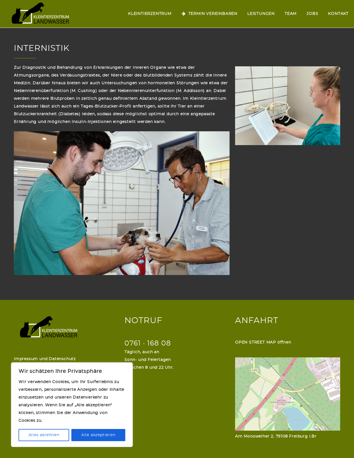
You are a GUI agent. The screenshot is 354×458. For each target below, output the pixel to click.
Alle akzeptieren (98, 435)
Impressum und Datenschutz (45, 359)
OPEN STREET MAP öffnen (263, 342)
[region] (72, 404)
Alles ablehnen (43, 435)
